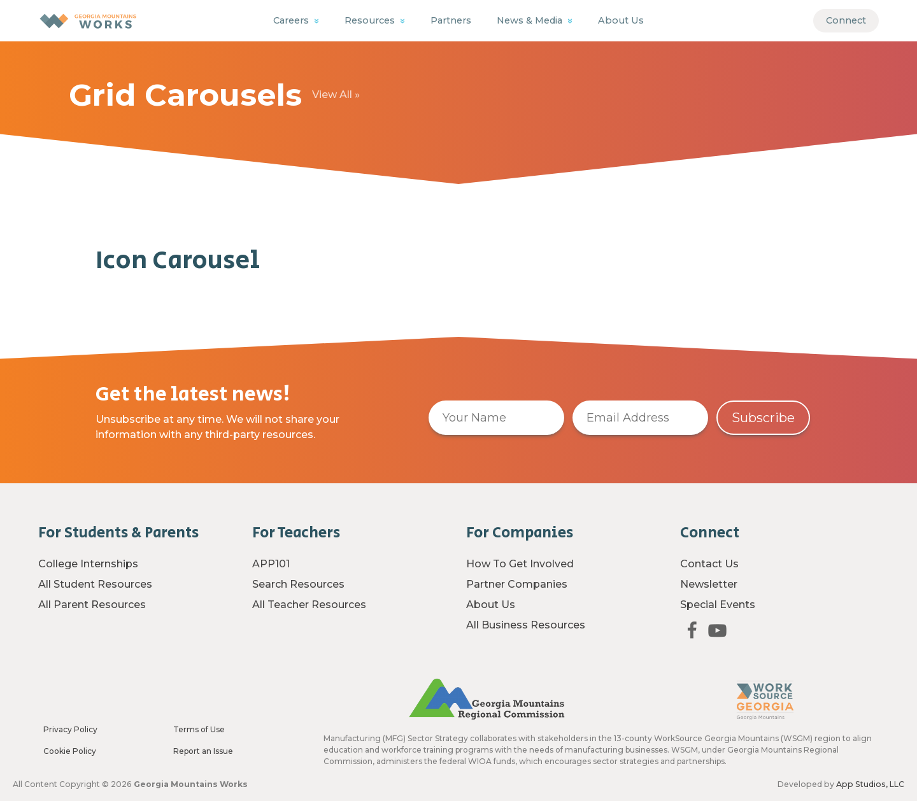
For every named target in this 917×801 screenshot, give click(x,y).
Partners (450, 20)
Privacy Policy (70, 729)
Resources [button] (371, 20)
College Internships (88, 564)
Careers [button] (292, 20)
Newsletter (708, 584)
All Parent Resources (92, 605)
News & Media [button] (531, 20)
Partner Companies (516, 584)
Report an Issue (203, 751)
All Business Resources (525, 625)
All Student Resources (95, 584)
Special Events (717, 605)
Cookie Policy (69, 751)
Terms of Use (199, 729)
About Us (621, 20)
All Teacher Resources (309, 605)
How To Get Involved (520, 564)
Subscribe (763, 417)
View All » (336, 95)
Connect (846, 20)
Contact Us (709, 564)
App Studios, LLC (870, 784)
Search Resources (298, 584)
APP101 (271, 564)
